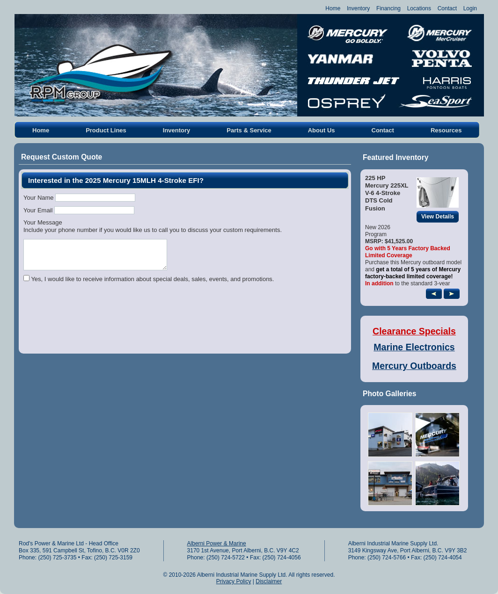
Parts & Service (249, 130)
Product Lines (106, 130)
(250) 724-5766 (386, 557)
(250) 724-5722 (225, 557)
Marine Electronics (414, 347)
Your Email (37, 210)
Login (470, 8)
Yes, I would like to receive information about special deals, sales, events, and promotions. (152, 279)
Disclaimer (269, 581)
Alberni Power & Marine (216, 543)
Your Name (38, 197)
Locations (419, 8)
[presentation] (94, 326)
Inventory (358, 8)
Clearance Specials (414, 331)
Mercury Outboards (414, 366)
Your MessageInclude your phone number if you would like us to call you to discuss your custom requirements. (152, 226)
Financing (388, 8)
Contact (447, 8)
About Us (321, 130)
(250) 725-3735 (57, 557)
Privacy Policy (233, 581)
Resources (446, 130)
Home (332, 8)
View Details (440, 217)
